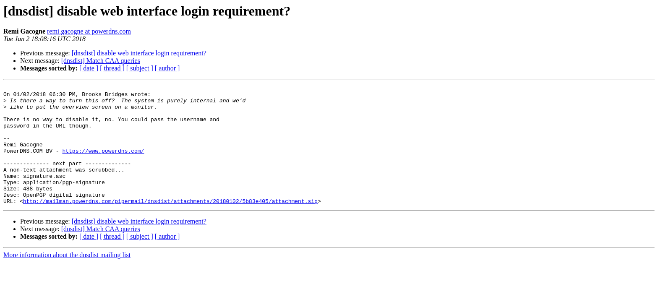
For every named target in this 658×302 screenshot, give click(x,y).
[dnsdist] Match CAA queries (100, 60)
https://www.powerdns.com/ (103, 164)
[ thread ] (112, 68)
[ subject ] (139, 68)
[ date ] (88, 68)
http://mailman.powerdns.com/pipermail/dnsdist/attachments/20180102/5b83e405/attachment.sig (170, 225)
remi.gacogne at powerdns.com (89, 31)
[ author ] (167, 68)
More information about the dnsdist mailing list (67, 278)
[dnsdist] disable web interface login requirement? (139, 53)
